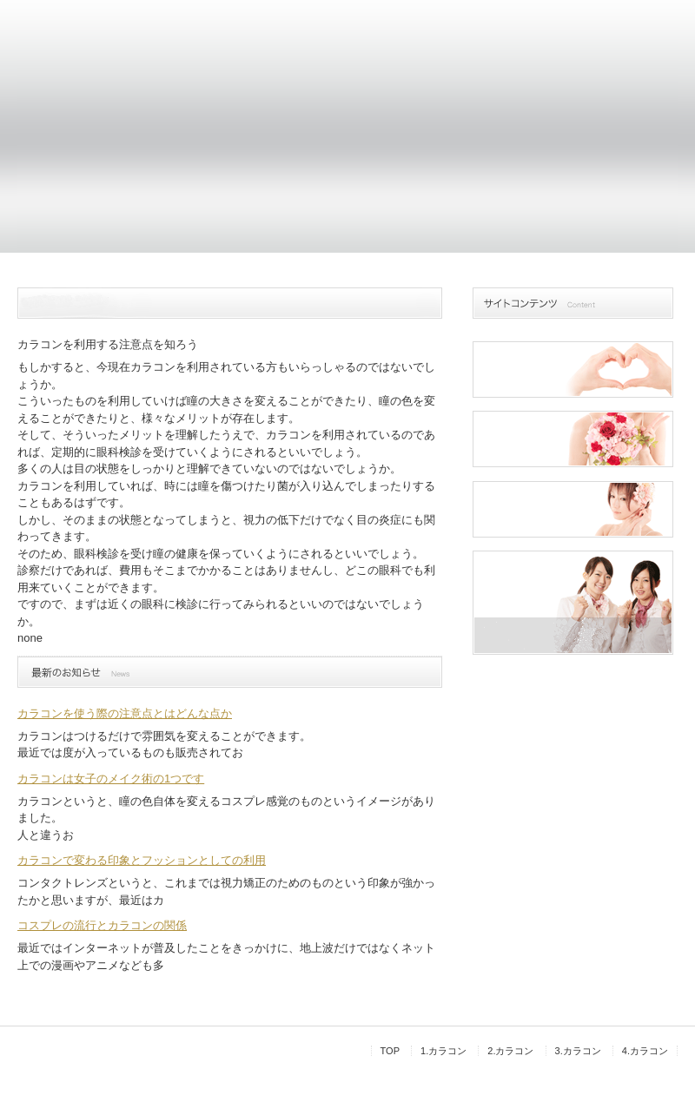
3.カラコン (578, 1051)
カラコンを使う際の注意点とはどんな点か (124, 713)
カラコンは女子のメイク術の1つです (110, 778)
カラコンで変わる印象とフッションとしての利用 (141, 860)
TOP (390, 1051)
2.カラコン (510, 1051)
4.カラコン (645, 1051)
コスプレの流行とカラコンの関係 (102, 925)
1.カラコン (443, 1051)
